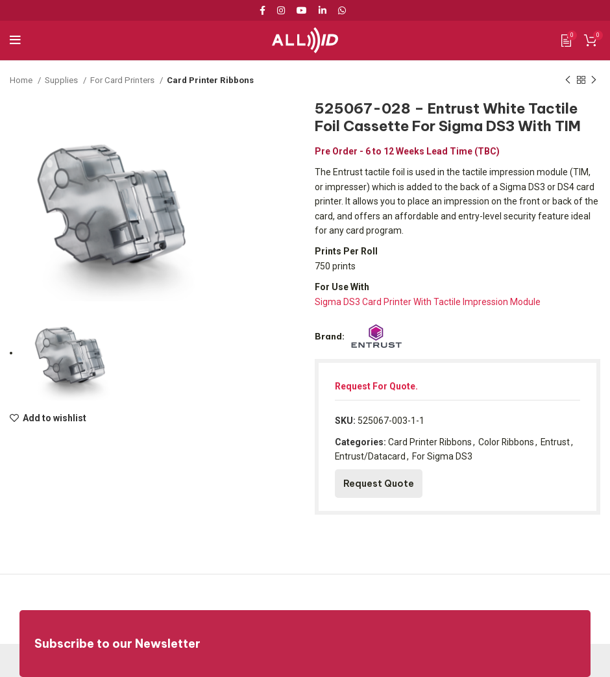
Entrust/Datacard (370, 456)
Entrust (557, 442)
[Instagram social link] (281, 10)
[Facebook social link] (264, 10)
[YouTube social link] (302, 10)
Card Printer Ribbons (210, 80)
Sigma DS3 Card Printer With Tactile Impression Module (428, 302)
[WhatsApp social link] (342, 10)
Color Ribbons (507, 442)
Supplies (62, 80)
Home (22, 80)
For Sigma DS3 (443, 456)
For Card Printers (123, 80)
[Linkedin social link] (322, 10)
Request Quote (378, 483)
